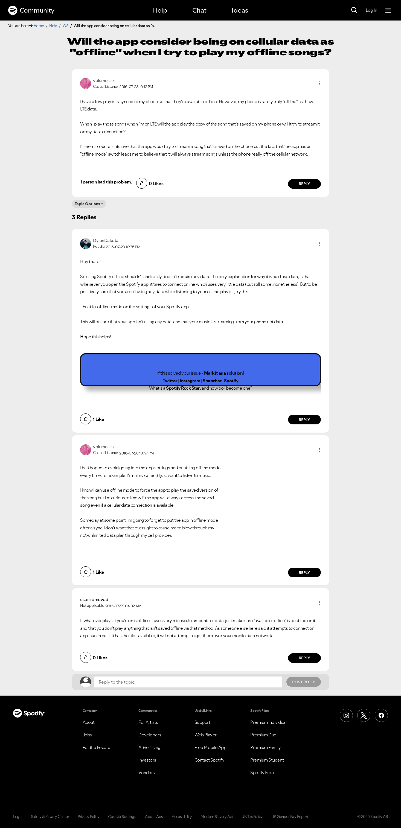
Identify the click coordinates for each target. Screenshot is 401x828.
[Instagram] (346, 715)
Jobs (87, 735)
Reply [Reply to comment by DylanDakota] (304, 419)
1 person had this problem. (106, 182)
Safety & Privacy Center (50, 816)
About (89, 722)
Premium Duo (263, 735)
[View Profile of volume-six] (104, 80)
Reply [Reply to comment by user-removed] (304, 658)
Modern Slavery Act (217, 816)
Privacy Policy (88, 816)
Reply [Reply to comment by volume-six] (304, 183)
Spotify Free (262, 772)
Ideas (240, 10)
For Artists (148, 722)
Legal (17, 816)
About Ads (154, 816)
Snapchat (212, 381)
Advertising (149, 747)
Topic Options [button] (87, 203)
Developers (149, 735)
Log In (371, 10)
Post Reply (303, 682)
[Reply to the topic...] (188, 682)
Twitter (170, 381)
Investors (147, 760)
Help (160, 10)
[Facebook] (381, 715)
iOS (65, 25)
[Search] (354, 10)
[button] (319, 83)
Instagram (190, 381)
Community (31, 10)
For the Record (97, 747)
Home (39, 25)
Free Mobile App (210, 747)
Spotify (231, 381)
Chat (199, 10)
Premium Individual (268, 722)
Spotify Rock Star (183, 388)
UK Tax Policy (252, 816)
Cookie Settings (122, 816)
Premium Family (265, 747)
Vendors (146, 772)
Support (202, 722)
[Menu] (388, 10)
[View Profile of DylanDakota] (105, 240)
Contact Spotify (209, 760)
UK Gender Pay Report (289, 816)
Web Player (205, 735)
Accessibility (182, 816)
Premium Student (267, 760)
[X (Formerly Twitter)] (363, 715)
